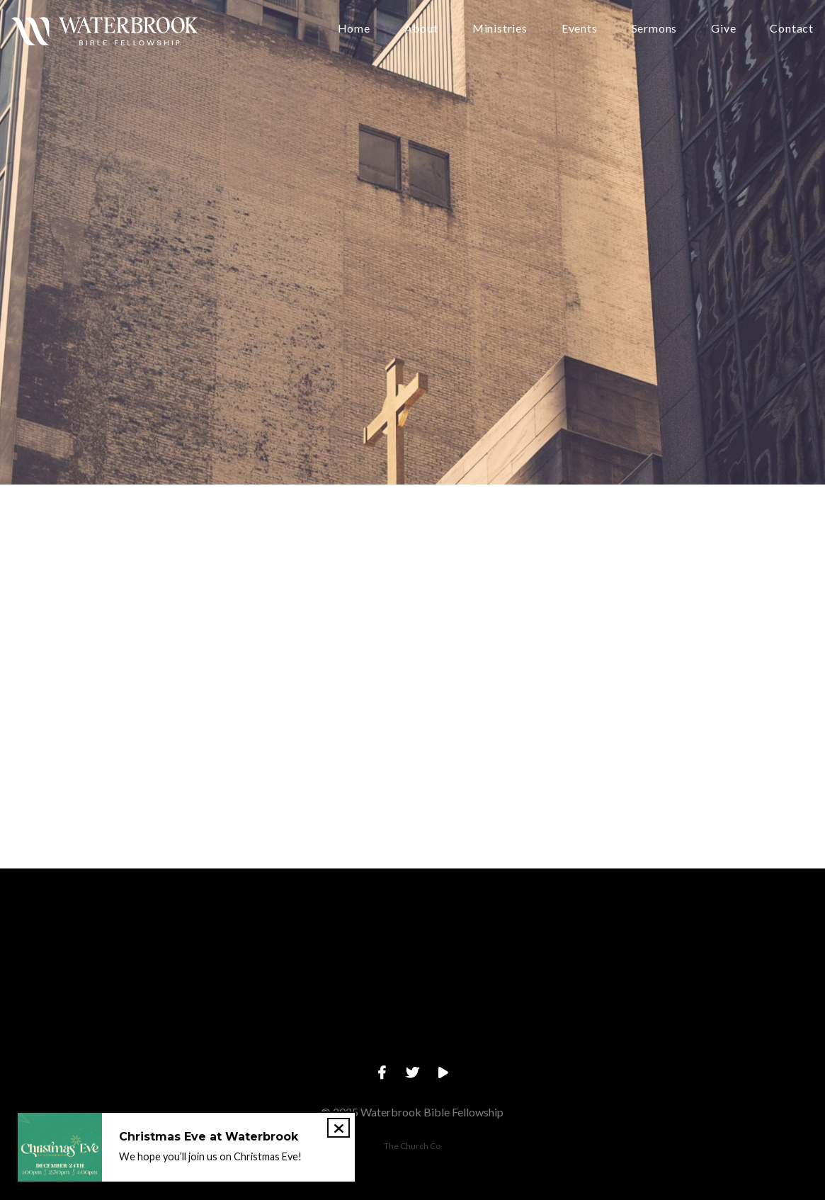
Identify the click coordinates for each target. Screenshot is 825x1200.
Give (723, 29)
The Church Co (412, 1145)
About (421, 29)
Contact (792, 29)
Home (354, 29)
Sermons (655, 29)
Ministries (500, 29)
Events (580, 29)
